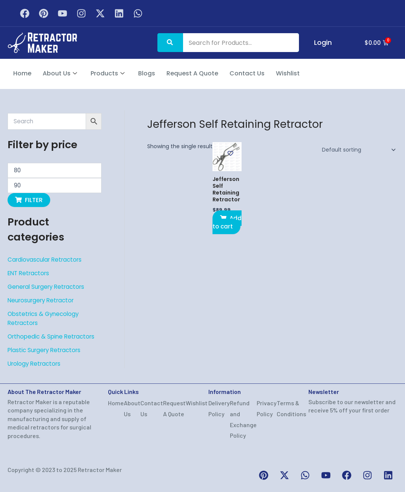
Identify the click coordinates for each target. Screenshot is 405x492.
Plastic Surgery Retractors (47, 350)
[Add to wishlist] (231, 153)
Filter (34, 200)
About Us (60, 73)
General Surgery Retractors (49, 286)
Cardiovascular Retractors (47, 259)
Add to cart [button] (227, 223)
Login (319, 42)
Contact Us (247, 73)
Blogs (146, 73)
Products (108, 73)
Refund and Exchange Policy (243, 419)
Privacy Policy (267, 408)
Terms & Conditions (291, 408)
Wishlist (288, 73)
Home (22, 73)
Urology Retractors (36, 363)
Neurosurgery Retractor (43, 300)
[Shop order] (357, 149)
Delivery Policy (219, 408)
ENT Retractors (30, 273)
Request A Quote (192, 73)
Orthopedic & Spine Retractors (54, 336)
